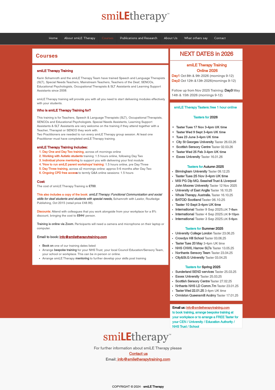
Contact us (138, 353)
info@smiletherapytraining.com (83, 237)
